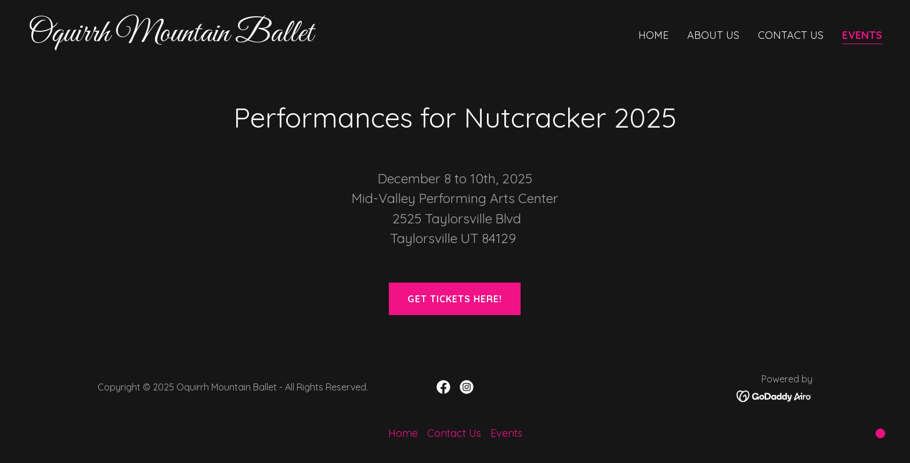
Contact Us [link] (791, 35)
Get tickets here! (454, 299)
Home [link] (653, 35)
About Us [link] (713, 35)
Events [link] (862, 35)
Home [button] (403, 433)
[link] (237, 37)
